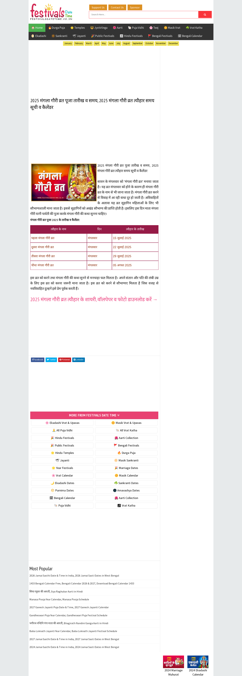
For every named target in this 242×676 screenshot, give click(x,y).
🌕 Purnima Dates (61, 495)
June (111, 43)
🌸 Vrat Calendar (61, 481)
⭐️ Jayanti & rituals (174, 216)
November (161, 43)
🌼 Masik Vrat (172, 27)
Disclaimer (167, 454)
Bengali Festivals (174, 338)
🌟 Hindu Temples (61, 458)
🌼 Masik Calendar (124, 481)
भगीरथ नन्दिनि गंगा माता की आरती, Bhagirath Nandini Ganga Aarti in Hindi (68, 628)
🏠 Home (37, 27)
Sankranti (169, 362)
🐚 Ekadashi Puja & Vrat (177, 202)
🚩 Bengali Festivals (160, 36)
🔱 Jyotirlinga (98, 27)
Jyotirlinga (170, 350)
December (173, 43)
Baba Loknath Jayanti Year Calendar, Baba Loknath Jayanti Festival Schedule (73, 636)
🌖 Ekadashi (38, 36)
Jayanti (192, 344)
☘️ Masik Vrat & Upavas (177, 209)
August (126, 43)
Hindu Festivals (173, 344)
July (118, 43)
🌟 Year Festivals (61, 473)
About (165, 443)
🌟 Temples (77, 27)
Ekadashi (195, 338)
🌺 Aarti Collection (124, 443)
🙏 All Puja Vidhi (62, 435)
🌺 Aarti (118, 27)
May (104, 43)
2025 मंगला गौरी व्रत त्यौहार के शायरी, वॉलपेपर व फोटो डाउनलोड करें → (91, 302)
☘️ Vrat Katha (194, 27)
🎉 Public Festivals (102, 36)
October (149, 43)
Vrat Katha (195, 368)
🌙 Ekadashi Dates (62, 488)
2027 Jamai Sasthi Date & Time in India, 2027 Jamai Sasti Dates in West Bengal (74, 644)
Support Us (98, 7)
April (97, 43)
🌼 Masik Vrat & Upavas (125, 428)
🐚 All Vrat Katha (124, 435)
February (79, 43)
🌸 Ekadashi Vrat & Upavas (62, 428)
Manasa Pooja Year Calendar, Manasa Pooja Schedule (59, 604)
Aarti (190, 332)
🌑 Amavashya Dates (124, 495)
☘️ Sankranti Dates (124, 488)
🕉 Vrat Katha (125, 511)
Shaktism (186, 362)
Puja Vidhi (194, 356)
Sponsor (135, 7)
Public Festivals (173, 356)
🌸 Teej (153, 27)
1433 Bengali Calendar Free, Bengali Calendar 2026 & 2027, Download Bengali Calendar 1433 (81, 588)
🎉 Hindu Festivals (61, 443)
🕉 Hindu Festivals (131, 36)
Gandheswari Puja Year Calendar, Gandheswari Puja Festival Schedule (68, 620)
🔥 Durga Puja (125, 458)
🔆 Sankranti (59, 36)
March (89, 43)
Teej (166, 368)
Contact (166, 449)
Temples (178, 368)
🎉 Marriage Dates (124, 473)
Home (165, 437)
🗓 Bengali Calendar (190, 36)
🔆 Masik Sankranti (124, 465)
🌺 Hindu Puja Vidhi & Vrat (179, 223)
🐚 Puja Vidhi (136, 27)
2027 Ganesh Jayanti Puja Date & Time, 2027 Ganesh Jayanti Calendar (69, 612)
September (137, 43)
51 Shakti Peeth (173, 332)
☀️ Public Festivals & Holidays (181, 230)
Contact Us (117, 7)
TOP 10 (201, 362)
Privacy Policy (170, 460)
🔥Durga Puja (56, 27)
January (68, 43)
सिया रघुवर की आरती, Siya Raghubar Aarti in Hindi (56, 596)
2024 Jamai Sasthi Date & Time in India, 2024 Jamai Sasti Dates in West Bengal (74, 652)
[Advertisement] (93, 70)
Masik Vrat (189, 350)
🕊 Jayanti (79, 36)
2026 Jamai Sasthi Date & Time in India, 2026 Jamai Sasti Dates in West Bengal (74, 580)
